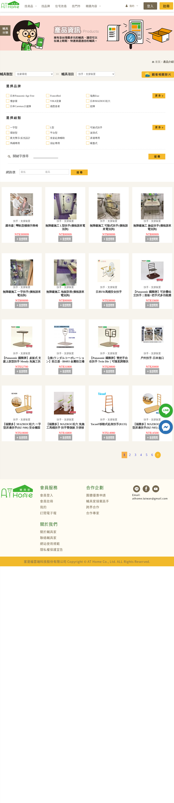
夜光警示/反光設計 (20, 138)
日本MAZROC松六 (100, 101)
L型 (52, 127)
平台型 (53, 132)
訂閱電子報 (48, 513)
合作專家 (92, 513)
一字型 (13, 127)
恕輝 (92, 106)
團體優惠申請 (96, 495)
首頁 (157, 61)
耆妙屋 (13, 101)
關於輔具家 (48, 531)
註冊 (166, 6)
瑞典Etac (94, 96)
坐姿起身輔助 (57, 138)
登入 (150, 6)
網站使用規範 (50, 543)
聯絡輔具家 (48, 537)
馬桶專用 (15, 143)
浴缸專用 (55, 143)
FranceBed (55, 96)
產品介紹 (168, 61)
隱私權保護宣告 (51, 549)
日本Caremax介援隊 (20, 106)
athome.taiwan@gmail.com (150, 496)
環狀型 (13, 132)
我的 (132, 5)
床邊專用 (95, 138)
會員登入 (46, 495)
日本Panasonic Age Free (22, 96)
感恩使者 (55, 106)
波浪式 (93, 132)
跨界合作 (92, 507)
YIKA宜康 (55, 101)
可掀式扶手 (96, 127)
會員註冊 (46, 501)
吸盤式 (93, 143)
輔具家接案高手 (97, 501)
